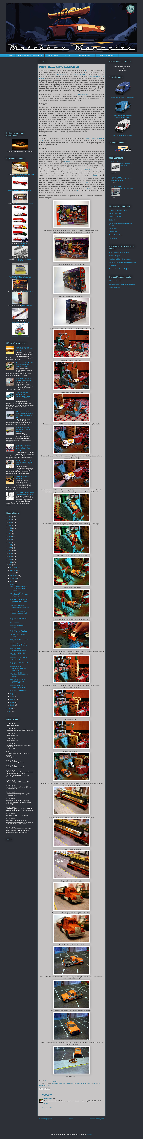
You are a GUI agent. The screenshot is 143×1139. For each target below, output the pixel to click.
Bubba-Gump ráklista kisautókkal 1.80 (30, 55)
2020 (10, 531)
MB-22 (79, 190)
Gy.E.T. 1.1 (69, 55)
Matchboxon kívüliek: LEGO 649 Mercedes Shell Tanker (25, 493)
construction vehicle (58, 1083)
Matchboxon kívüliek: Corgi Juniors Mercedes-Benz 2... (18, 613)
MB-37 (95, 176)
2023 (10, 522)
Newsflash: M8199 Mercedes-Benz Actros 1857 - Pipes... (18, 668)
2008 (10, 565)
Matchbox (84, 1083)
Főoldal (11, 55)
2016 (10, 542)
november (13, 570)
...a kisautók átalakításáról (20, 336)
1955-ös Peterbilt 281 (80, 74)
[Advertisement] (20, 93)
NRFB (41, 1085)
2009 (10, 562)
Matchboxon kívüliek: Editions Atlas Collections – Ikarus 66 (24, 348)
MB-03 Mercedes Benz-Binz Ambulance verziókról (23, 175)
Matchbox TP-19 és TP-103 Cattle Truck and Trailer (19, 663)
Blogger (89, 1134)
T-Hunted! (114, 162)
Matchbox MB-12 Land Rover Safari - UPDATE (18, 631)
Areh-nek (85, 182)
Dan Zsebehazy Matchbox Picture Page (122, 284)
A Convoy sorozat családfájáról (23, 244)
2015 (10, 545)
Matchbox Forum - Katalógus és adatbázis (122, 262)
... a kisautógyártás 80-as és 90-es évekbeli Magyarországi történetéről (19, 277)
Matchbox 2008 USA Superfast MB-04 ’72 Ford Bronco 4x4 (19, 594)
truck (48, 1085)
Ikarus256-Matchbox (115, 217)
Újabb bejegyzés (45, 1119)
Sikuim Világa (113, 238)
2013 (10, 550)
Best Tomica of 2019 (126, 188)
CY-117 (87, 70)
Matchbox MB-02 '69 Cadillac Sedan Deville (18, 649)
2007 (10, 708)
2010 (10, 559)
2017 (10, 539)
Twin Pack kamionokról (24, 190)
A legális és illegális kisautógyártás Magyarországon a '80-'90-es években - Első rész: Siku (24, 396)
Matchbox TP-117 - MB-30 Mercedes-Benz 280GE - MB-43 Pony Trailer (24, 364)
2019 (10, 534)
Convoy (67, 1083)
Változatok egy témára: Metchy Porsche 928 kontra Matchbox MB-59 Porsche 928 (24, 414)
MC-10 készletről (27, 291)
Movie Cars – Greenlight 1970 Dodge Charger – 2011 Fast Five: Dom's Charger (23, 447)
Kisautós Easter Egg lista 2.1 (107, 55)
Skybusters (112, 266)
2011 (10, 556)
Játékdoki (112, 220)
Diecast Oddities (114, 287)
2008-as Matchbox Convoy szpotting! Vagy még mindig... (18, 588)
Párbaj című (61, 74)
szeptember (14, 576)
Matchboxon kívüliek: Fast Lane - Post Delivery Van (24, 379)
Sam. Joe (48, 1081)
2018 (10, 536)
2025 (10, 517)
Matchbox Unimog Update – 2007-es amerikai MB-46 (19, 645)
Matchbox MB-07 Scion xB (18, 690)
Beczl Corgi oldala (115, 213)
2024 (10, 519)
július (12, 581)
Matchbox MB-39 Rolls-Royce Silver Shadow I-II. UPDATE (19, 674)
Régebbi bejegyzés (96, 1119)
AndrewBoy (48, 1098)
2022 (10, 525)
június (12, 584)
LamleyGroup (116, 177)
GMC (78, 1083)
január (12, 705)
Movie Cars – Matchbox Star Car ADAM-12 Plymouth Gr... (19, 601)
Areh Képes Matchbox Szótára (119, 252)
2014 (10, 548)
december (13, 567)
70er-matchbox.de (115, 281)
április (12, 696)
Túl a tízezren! (14, 623)
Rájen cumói (113, 232)
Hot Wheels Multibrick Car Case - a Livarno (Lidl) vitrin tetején (24, 462)
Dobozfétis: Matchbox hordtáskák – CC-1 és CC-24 (19, 607)
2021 (10, 528)
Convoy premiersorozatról (24, 204)
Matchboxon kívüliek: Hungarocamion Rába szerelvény (23, 429)
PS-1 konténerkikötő (80, 94)
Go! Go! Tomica (116, 186)
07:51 (46, 1103)
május (12, 694)
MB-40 (88, 188)
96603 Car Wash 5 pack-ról (20, 322)
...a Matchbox (12, 190)
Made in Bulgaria (114, 256)
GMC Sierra (68, 162)
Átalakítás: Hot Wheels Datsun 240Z (23, 477)
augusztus (13, 578)
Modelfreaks (113, 228)
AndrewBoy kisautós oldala (118, 210)
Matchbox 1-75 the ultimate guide (120, 259)
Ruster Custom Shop (116, 235)
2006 (10, 711)
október (13, 573)
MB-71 (86, 170)
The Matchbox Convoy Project (119, 269)
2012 (10, 553)
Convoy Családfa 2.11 (54, 55)
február (12, 702)
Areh (90, 170)
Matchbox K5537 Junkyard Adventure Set (18, 658)
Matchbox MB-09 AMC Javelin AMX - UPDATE (18, 686)
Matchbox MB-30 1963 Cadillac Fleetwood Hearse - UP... (17, 681)
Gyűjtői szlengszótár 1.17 (85, 55)
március (13, 699)
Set (45, 1085)
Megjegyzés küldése (48, 1108)
